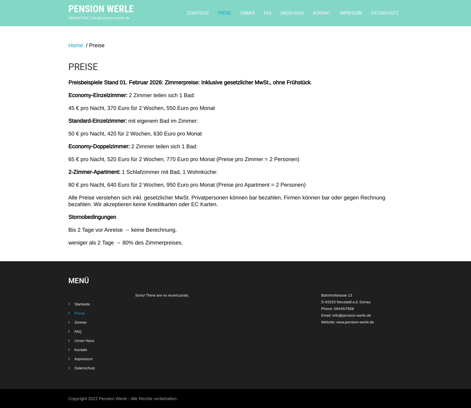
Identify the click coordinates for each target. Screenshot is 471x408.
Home (75, 45)
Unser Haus (292, 13)
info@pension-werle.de (351, 315)
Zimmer (247, 13)
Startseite (198, 13)
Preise (224, 13)
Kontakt (322, 13)
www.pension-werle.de (355, 322)
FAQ (267, 13)
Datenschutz (385, 13)
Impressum (351, 13)
